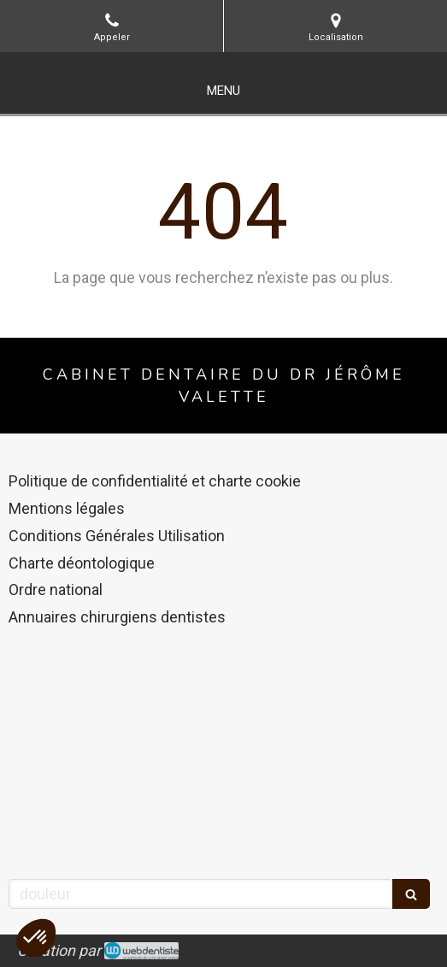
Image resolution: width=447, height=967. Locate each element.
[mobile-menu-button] (223, 91)
